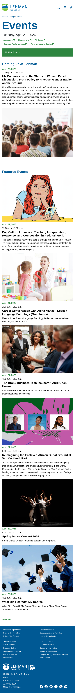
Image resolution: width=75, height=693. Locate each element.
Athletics (40, 40)
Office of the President (11, 633)
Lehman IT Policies (47, 645)
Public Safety (45, 658)
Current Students (9, 642)
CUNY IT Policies (46, 642)
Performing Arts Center (42, 44)
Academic (9, 40)
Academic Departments (12, 630)
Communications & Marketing (51, 633)
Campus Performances (15, 44)
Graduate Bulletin (9, 648)
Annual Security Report (48, 651)
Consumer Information (48, 648)
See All (6, 619)
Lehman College (8, 17)
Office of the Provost (11, 636)
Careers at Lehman (47, 630)
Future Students (9, 645)
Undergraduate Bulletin (12, 651)
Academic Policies (10, 654)
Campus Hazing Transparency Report (54, 654)
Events (19, 17)
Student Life (24, 40)
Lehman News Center (48, 636)
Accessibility (7, 658)
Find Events (12, 52)
